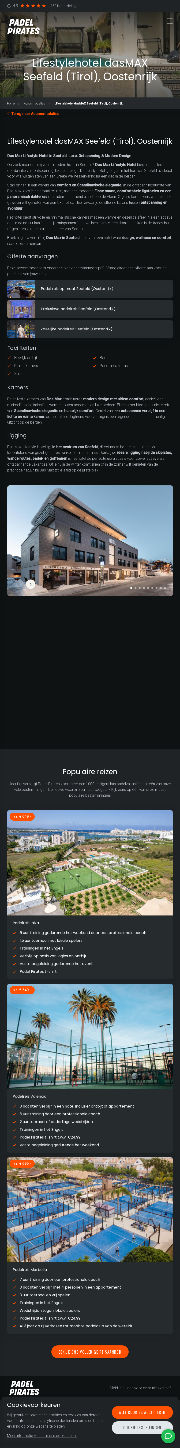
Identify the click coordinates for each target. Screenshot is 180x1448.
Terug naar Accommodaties (35, 114)
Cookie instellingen (142, 1427)
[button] (131, 588)
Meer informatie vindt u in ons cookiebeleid (42, 1435)
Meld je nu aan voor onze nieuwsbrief (140, 1388)
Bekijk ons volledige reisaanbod (90, 1352)
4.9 (44, 6)
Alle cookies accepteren (142, 1412)
